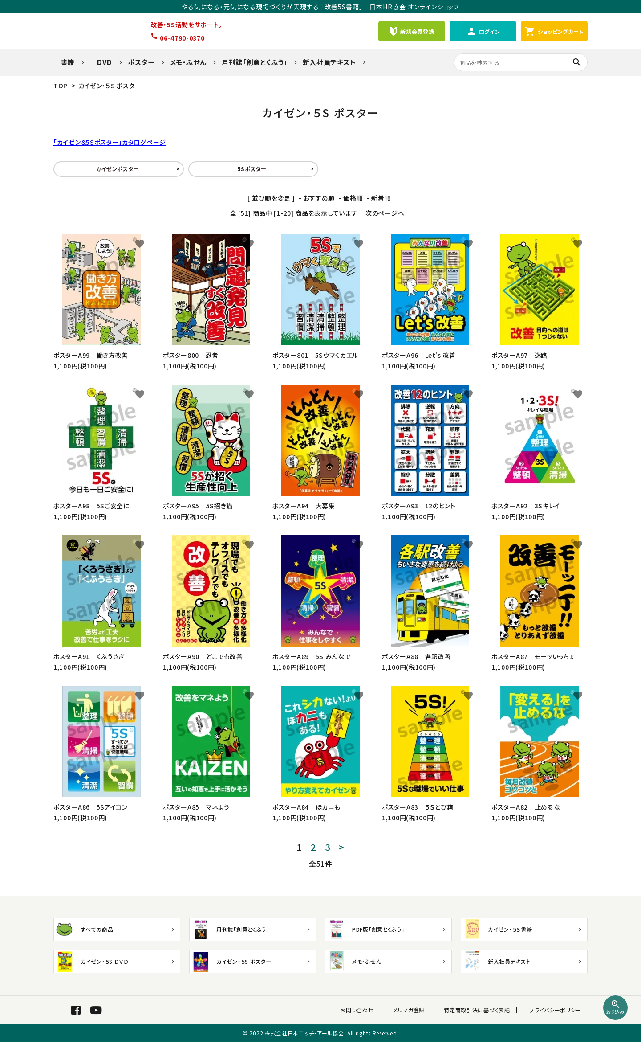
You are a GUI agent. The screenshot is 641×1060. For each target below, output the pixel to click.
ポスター (141, 62)
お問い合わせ (376, 1019)
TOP (60, 85)
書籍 (63, 62)
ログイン (483, 31)
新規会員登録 (411, 31)
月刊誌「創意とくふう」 (254, 62)
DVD (101, 62)
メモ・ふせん (188, 62)
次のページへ (384, 213)
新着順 (381, 197)
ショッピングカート (554, 31)
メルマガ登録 (421, 1019)
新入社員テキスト (329, 62)
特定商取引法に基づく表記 (483, 1019)
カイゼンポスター (117, 168)
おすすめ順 (319, 197)
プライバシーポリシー (555, 1019)
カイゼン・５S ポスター (109, 85)
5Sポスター (252, 168)
